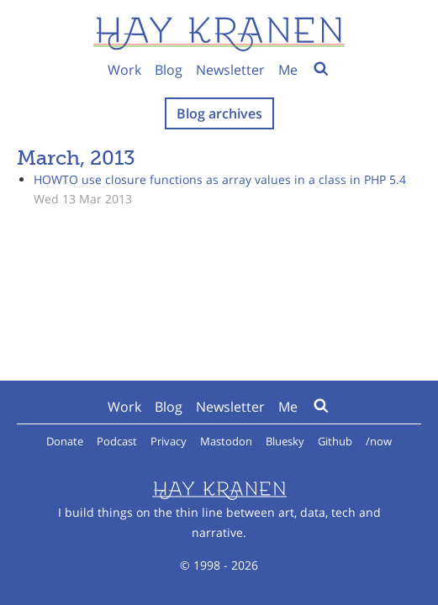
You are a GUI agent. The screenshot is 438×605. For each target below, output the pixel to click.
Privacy (168, 441)
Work (124, 69)
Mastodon (226, 441)
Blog (168, 69)
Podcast (117, 441)
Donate (64, 441)
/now (379, 441)
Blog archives (219, 113)
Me (288, 69)
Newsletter (230, 69)
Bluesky (285, 441)
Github (335, 441)
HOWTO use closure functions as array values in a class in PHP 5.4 (220, 179)
